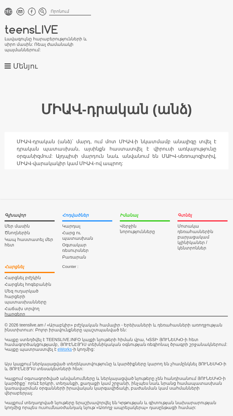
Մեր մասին (17, 226)
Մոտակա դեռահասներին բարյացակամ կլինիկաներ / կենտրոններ (195, 237)
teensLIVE (31, 29)
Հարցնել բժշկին (23, 277)
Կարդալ (71, 226)
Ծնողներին (17, 232)
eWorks (65, 349)
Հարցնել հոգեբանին (28, 284)
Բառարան (74, 257)
